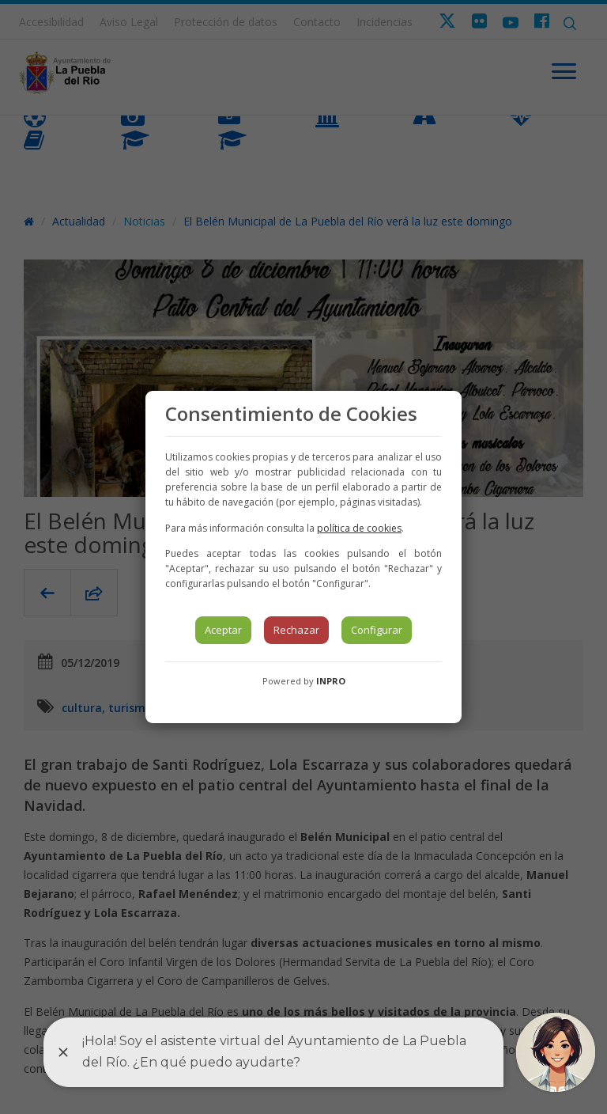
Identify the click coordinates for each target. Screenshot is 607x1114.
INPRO (330, 681)
